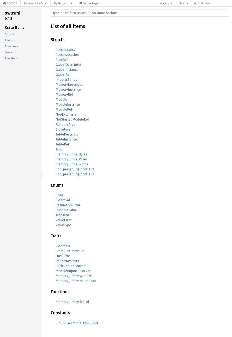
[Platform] (63, 3)
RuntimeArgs (65, 124)
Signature (63, 129)
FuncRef (62, 60)
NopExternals (66, 114)
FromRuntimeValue (70, 251)
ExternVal (63, 200)
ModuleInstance (68, 104)
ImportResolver (67, 261)
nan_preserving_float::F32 (75, 169)
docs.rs (164, 3)
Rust (182, 3)
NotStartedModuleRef (72, 119)
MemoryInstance (68, 90)
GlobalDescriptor (68, 65)
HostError (63, 256)
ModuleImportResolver (73, 271)
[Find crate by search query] (214, 3)
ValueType (63, 225)
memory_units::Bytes (71, 154)
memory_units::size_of (72, 302)
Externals (63, 246)
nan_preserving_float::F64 (75, 174)
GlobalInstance (67, 70)
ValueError (63, 220)
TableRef (62, 144)
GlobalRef (63, 75)
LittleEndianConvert (71, 266)
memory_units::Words (72, 164)
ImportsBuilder (67, 80)
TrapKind (62, 215)
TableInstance (66, 139)
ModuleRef (64, 109)
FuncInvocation (67, 55)
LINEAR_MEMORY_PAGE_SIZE (77, 323)
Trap (59, 149)
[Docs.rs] (10, 3)
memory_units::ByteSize (74, 276)
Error (59, 195)
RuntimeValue (66, 210)
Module (61, 99)
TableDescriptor (68, 134)
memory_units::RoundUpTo (76, 281)
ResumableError (68, 205)
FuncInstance (66, 50)
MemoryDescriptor (70, 85)
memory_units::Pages (71, 159)
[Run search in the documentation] (140, 13)
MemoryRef (64, 94)
